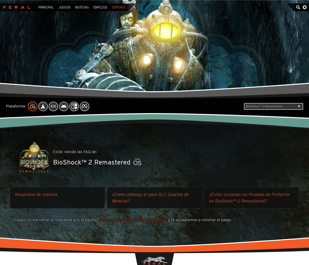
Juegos (64, 7)
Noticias (82, 7)
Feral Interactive (15, 7)
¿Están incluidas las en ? (249, 198)
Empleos (100, 7)
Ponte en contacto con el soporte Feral (133, 220)
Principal (46, 7)
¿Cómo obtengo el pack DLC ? (150, 198)
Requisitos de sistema (36, 195)
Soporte (119, 7)
